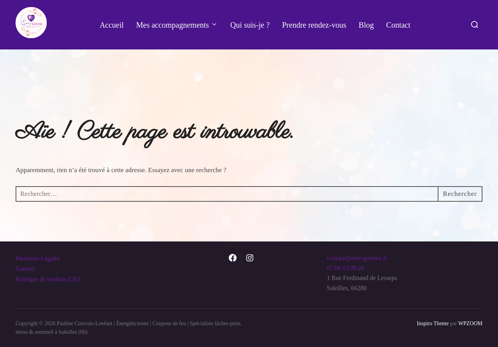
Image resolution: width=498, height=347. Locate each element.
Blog (366, 25)
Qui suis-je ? (250, 25)
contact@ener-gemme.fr (357, 258)
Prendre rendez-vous (314, 25)
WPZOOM (470, 323)
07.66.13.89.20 (345, 267)
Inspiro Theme (433, 323)
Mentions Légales (38, 258)
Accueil (112, 25)
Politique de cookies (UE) (48, 279)
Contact (398, 25)
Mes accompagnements (177, 25)
